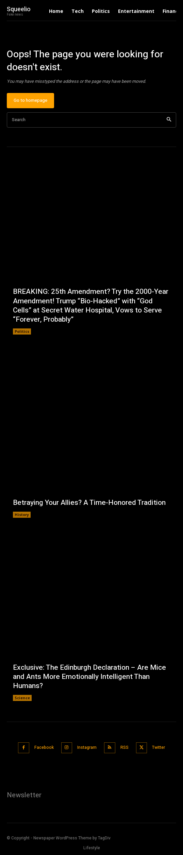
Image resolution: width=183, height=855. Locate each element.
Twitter (158, 747)
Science (22, 697)
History (22, 514)
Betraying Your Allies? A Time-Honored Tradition (89, 502)
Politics (22, 331)
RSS (124, 747)
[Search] (169, 120)
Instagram (87, 747)
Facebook (44, 747)
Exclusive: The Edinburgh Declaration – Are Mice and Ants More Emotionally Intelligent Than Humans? (89, 676)
